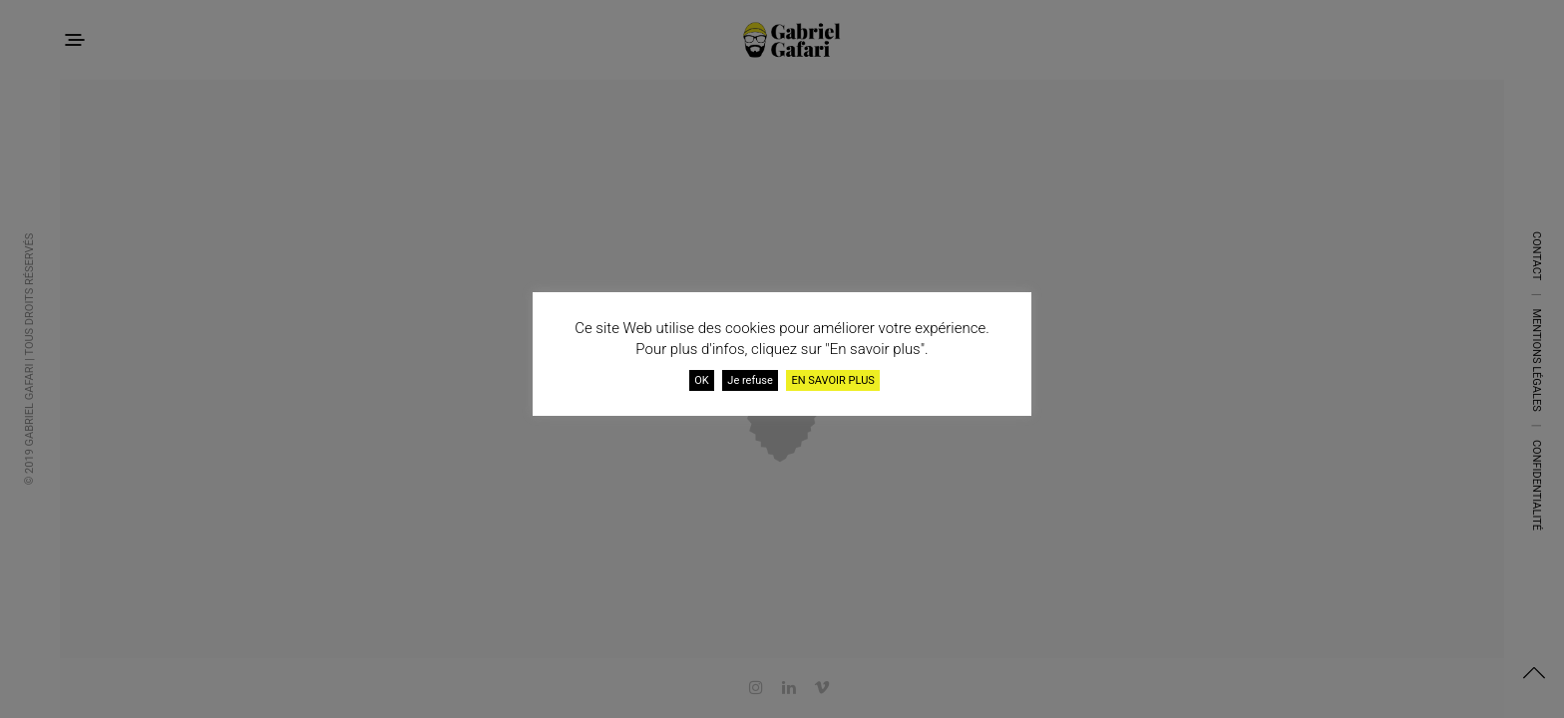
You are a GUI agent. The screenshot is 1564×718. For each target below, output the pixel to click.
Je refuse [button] (750, 380)
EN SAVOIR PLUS (832, 380)
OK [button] (701, 380)
